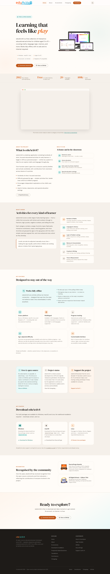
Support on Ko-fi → (76, 388)
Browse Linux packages (78, 440)
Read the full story (23, 195)
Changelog (68, 3)
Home (44, 3)
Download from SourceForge (53, 440)
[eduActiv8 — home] (24, 2)
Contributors (54, 556)
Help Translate (79, 542)
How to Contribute (81, 539)
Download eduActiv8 (24, 65)
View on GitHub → (23, 388)
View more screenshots (70, 132)
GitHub (77, 545)
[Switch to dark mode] (92, 2)
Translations (54, 553)
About (50, 3)
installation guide (50, 448)
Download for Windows (25, 440)
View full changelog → (51, 388)
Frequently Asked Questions (59, 550)
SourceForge (79, 548)
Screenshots (58, 3)
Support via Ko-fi (80, 550)
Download (77, 3)
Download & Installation (57, 548)
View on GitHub (41, 65)
